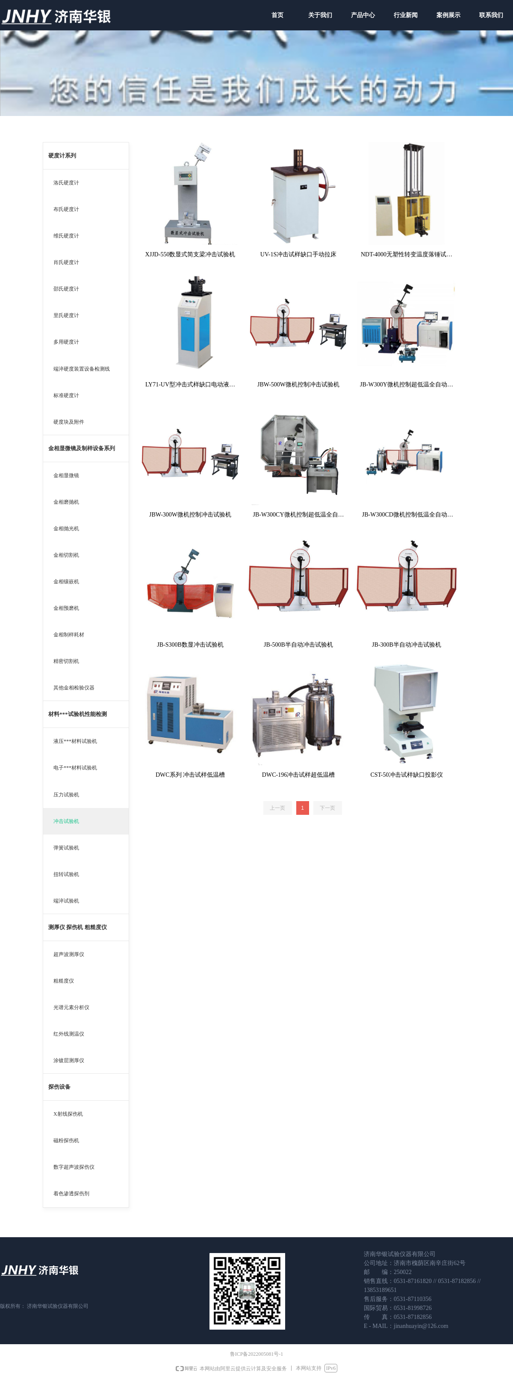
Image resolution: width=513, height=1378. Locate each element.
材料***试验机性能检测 (77, 714)
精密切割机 (66, 661)
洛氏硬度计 (66, 183)
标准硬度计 (66, 395)
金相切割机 (66, 555)
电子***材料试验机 (75, 768)
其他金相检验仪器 (73, 688)
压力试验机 (66, 795)
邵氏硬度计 (66, 289)
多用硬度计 (66, 342)
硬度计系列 (62, 155)
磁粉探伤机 (66, 1140)
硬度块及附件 (68, 422)
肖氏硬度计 (66, 262)
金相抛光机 (66, 529)
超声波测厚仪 (68, 954)
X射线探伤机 (68, 1114)
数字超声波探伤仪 (73, 1167)
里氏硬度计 (66, 315)
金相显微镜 (66, 475)
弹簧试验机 (66, 848)
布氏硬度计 (66, 209)
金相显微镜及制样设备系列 (81, 448)
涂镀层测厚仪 (68, 1060)
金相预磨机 (66, 608)
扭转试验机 (66, 874)
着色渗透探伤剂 (71, 1194)
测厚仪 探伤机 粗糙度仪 (77, 927)
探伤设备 (59, 1087)
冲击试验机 (66, 821)
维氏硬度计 (66, 236)
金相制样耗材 (68, 635)
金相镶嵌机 (66, 582)
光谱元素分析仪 (71, 1007)
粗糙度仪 (63, 981)
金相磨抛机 (66, 502)
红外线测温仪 (68, 1034)
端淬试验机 (66, 901)
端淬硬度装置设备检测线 (81, 369)
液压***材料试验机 (75, 741)
